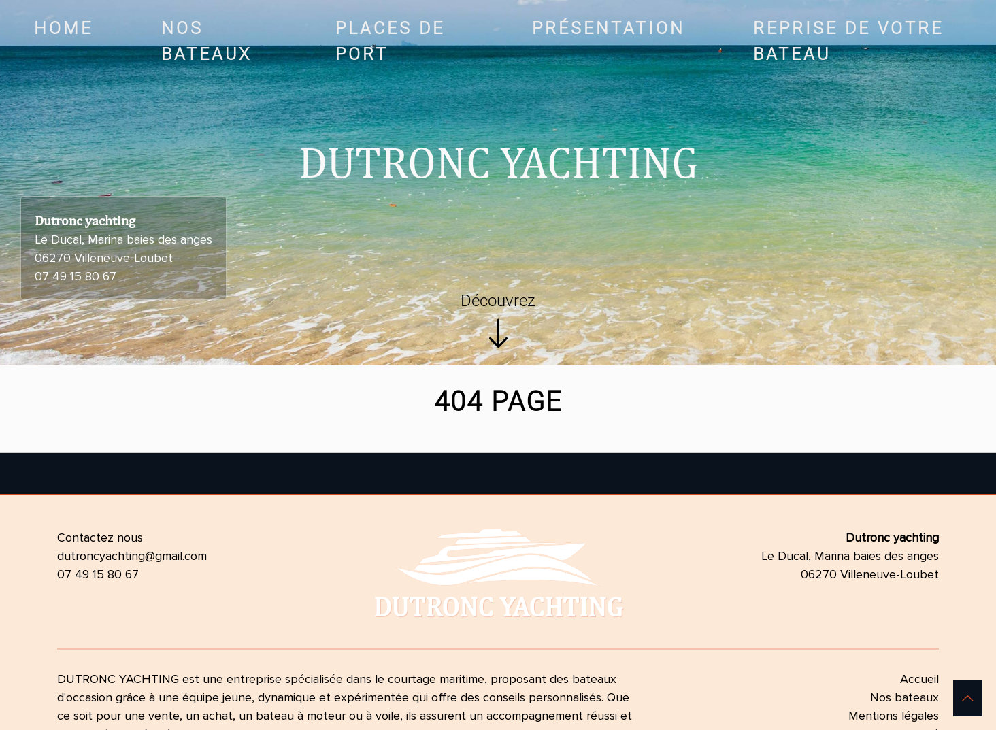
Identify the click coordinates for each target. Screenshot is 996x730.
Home (63, 28)
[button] (967, 698)
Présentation (608, 28)
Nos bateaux (904, 697)
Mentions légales (893, 715)
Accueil (919, 678)
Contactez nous (100, 537)
